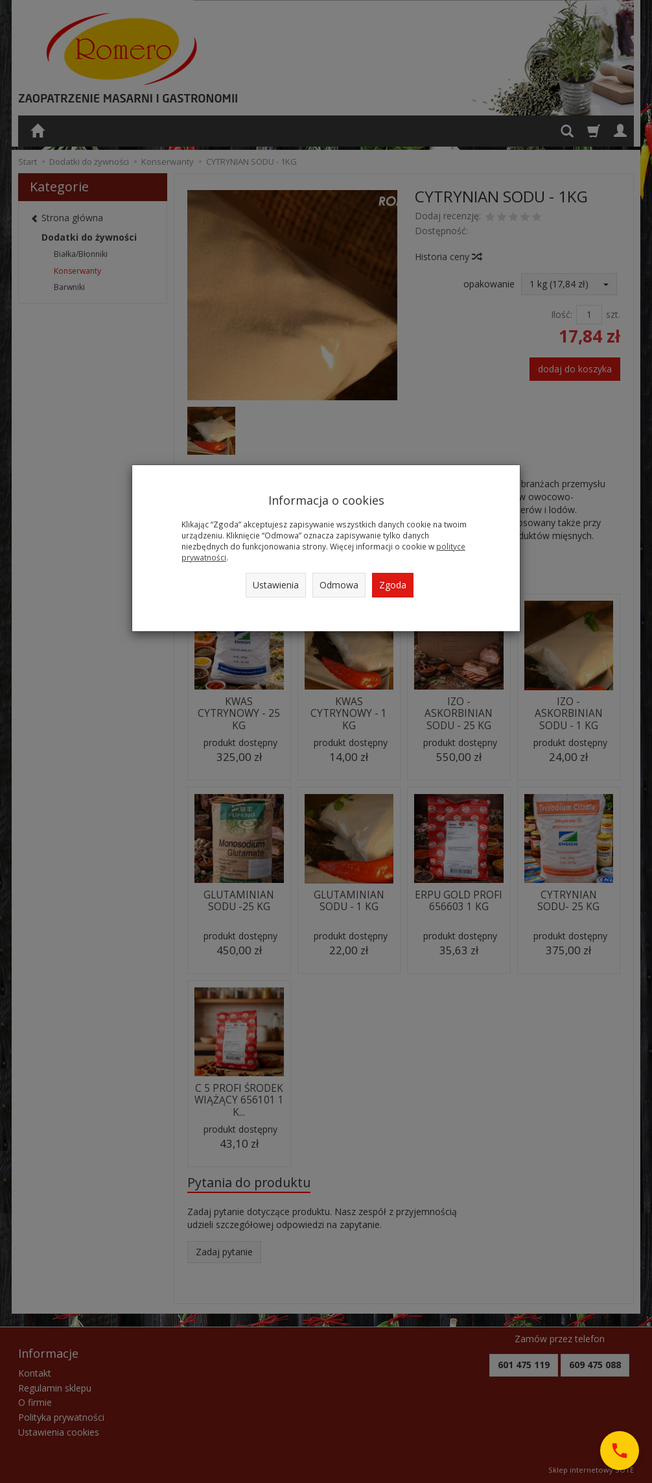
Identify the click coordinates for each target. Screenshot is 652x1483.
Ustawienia (276, 585)
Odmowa (339, 585)
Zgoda (392, 585)
